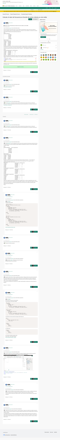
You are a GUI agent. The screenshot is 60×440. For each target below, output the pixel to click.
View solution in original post (8, 86)
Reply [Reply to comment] (35, 91)
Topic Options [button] (35, 19)
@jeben (9, 201)
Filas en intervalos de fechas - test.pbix (10, 339)
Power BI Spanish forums (15, 14)
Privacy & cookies (47, 434)
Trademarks (55, 434)
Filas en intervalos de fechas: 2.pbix (10, 228)
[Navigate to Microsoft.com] (5, 5)
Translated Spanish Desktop (26, 14)
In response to (8, 196)
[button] (30, 19)
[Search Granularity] (33, 10)
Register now (54, 11)
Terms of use (51, 434)
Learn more (4, 3)
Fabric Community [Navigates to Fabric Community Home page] (11, 5)
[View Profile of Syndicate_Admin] (10, 22)
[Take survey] (43, 37)
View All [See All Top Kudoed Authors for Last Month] (41, 49)
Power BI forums (6, 14)
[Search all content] (47, 10)
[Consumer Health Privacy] (14, 437)
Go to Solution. (22, 66)
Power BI (10, 84)
